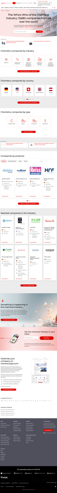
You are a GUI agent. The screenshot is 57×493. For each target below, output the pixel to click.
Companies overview (17, 430)
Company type (40, 26)
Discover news (3, 423)
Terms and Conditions (10, 486)
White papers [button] (27, 7)
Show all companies (28, 131)
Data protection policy (20, 486)
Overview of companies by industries (7, 409)
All (13, 3)
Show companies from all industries (28, 71)
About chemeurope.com (24, 483)
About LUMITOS (15, 483)
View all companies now (28, 285)
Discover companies (17, 423)
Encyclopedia (28, 437)
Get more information (8, 389)
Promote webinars (16, 438)
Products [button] (12, 7)
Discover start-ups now (9, 319)
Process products (29, 427)
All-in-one (3, 459)
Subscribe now (48, 430)
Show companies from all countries (28, 102)
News (2, 450)
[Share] (52, 7)
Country (32, 26)
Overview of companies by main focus (8, 413)
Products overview (29, 430)
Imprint (2, 486)
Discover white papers (5, 437)
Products (2, 452)
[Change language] (54, 7)
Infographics (28, 438)
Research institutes (29, 440)
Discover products (29, 423)
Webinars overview (16, 440)
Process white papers (5, 440)
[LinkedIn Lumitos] (55, 486)
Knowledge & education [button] (35, 7)
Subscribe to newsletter (47, 338)
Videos (27, 442)
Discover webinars (16, 437)
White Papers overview (5, 444)
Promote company (17, 428)
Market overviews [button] (19, 7)
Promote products (29, 428)
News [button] (2, 7)
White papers (3, 454)
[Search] (31, 3)
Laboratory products (30, 425)
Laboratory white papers (5, 438)
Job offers (2, 456)
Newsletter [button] (44, 7)
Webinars (2, 458)
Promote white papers (5, 442)
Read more (27, 346)
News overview (3, 427)
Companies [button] (6, 7)
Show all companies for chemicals (28, 203)
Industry (27, 26)
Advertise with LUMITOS (5, 483)
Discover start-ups (16, 425)
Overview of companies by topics (7, 411)
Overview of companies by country (7, 414)
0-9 (2, 400)
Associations (15, 427)
